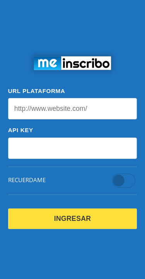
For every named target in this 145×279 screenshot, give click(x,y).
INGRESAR (72, 218)
